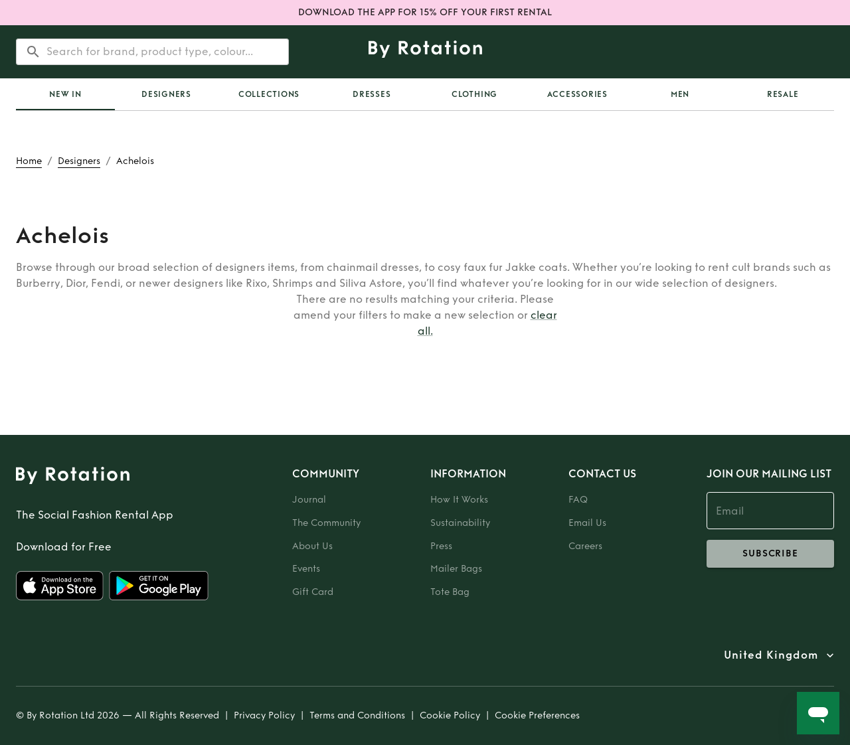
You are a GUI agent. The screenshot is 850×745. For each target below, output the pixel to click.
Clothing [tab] (474, 94)
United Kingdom (771, 655)
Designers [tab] (166, 94)
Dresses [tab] (371, 94)
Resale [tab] (783, 94)
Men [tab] (680, 94)
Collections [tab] (268, 94)
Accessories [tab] (577, 94)
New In (65, 94)
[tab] (65, 94)
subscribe (770, 554)
